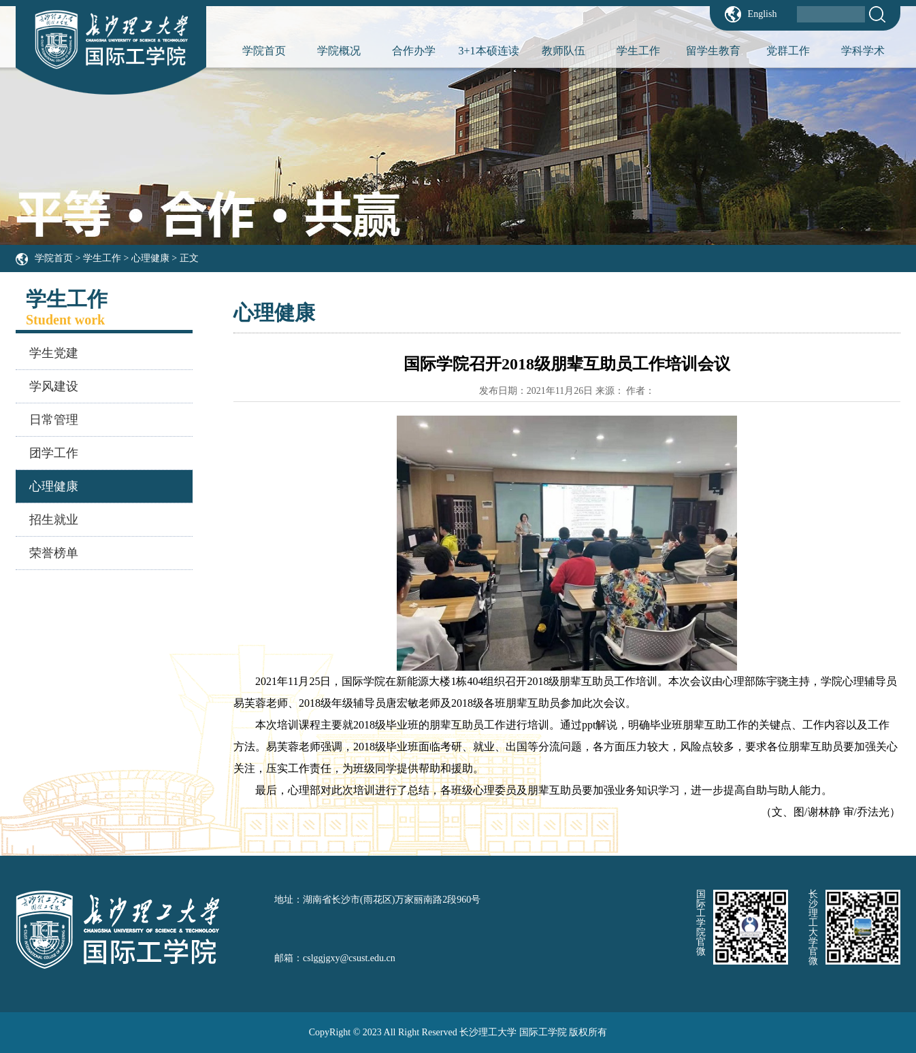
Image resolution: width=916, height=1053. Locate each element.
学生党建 (53, 353)
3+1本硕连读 (488, 50)
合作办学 (414, 50)
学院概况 (339, 50)
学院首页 (264, 50)
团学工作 (53, 453)
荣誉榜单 (53, 553)
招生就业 (53, 519)
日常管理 (53, 420)
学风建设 (53, 386)
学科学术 (863, 50)
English (762, 14)
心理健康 (150, 258)
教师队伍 (563, 50)
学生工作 (638, 50)
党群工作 (788, 50)
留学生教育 (713, 50)
